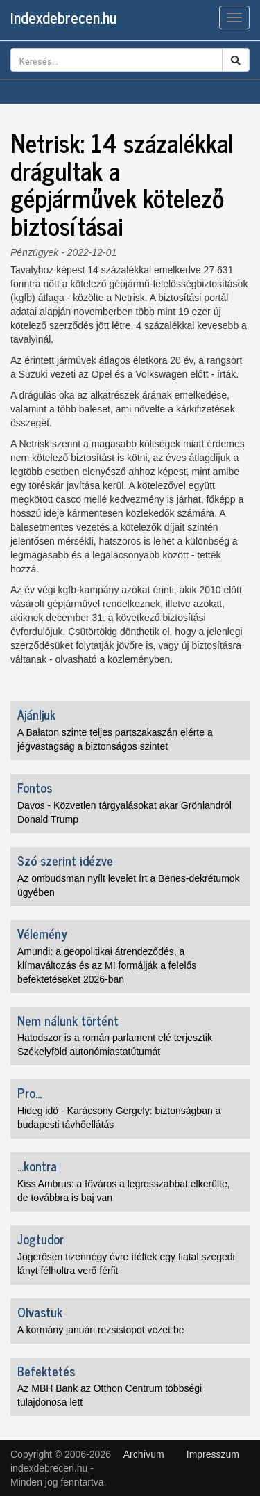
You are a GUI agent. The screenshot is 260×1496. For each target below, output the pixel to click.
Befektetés (46, 1370)
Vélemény (42, 933)
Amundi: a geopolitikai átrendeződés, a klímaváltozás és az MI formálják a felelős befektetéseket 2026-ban (106, 965)
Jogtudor (40, 1238)
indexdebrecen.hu (63, 17)
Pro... (29, 1092)
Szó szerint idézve (65, 860)
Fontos (34, 787)
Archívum (143, 1454)
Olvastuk (39, 1311)
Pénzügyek (34, 252)
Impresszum (213, 1454)
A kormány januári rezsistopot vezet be (100, 1329)
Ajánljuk (36, 714)
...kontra (37, 1165)
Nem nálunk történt (68, 1020)
